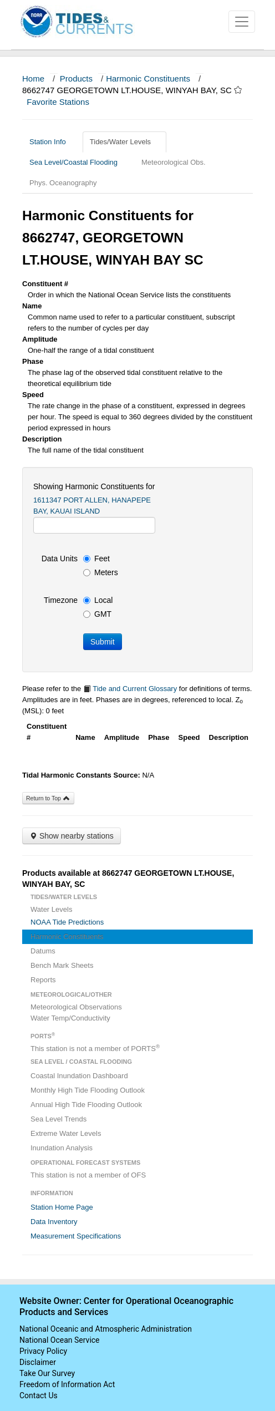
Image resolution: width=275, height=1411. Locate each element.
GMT (97, 614)
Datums (42, 951)
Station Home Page (61, 1207)
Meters (100, 572)
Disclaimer (37, 1362)
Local (98, 600)
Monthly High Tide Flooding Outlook (87, 1090)
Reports (43, 980)
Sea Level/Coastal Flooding (77, 162)
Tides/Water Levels (124, 142)
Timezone (61, 600)
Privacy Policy (43, 1351)
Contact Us (38, 1395)
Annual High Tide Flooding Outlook (86, 1104)
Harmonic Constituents (148, 78)
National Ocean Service (59, 1340)
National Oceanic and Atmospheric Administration (105, 1328)
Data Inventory (54, 1221)
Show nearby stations (71, 835)
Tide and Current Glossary (130, 688)
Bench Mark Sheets (61, 965)
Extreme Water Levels (65, 1133)
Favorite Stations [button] (63, 101)
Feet (96, 558)
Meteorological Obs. (173, 162)
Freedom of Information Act (67, 1384)
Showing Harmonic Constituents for (94, 486)
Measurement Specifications (75, 1236)
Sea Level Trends (58, 1119)
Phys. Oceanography (62, 183)
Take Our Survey (47, 1373)
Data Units (60, 558)
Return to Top (48, 798)
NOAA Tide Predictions (67, 922)
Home (33, 78)
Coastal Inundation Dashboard (79, 1076)
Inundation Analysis (61, 1148)
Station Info (51, 142)
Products (76, 78)
